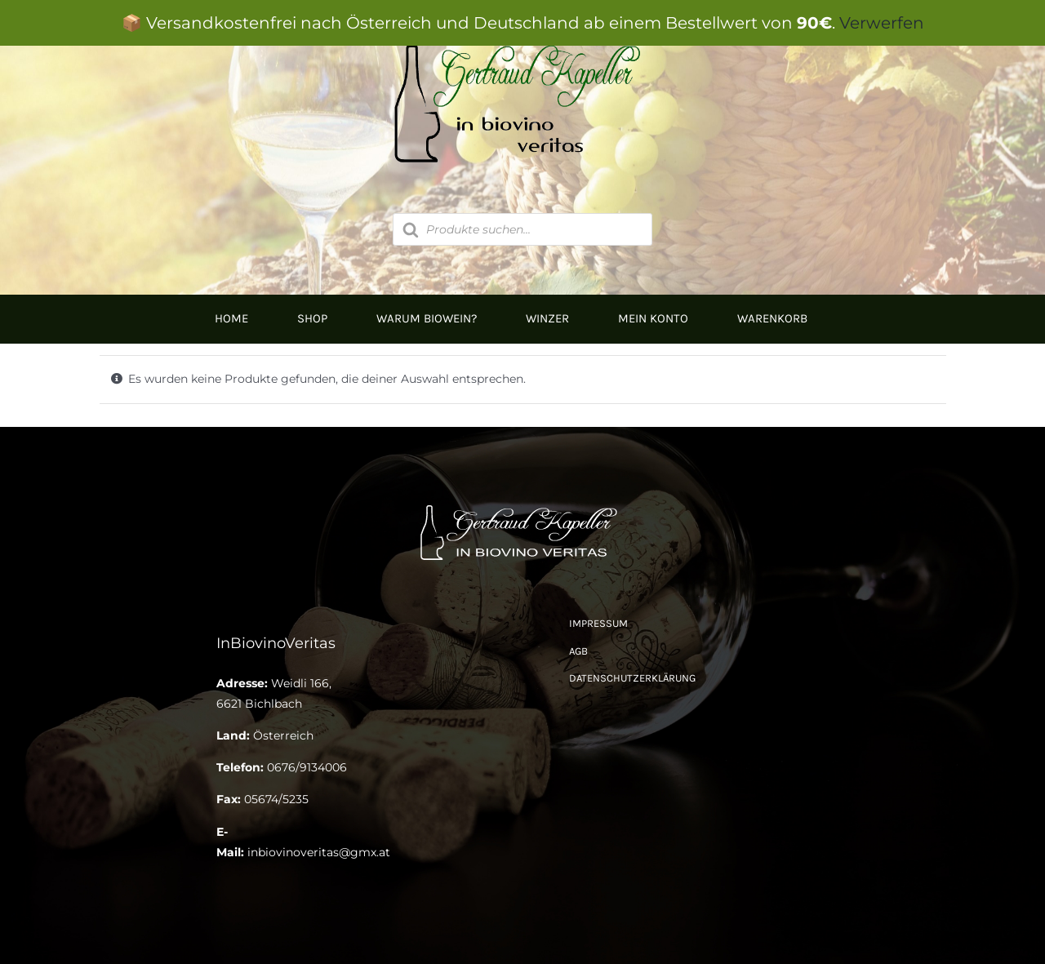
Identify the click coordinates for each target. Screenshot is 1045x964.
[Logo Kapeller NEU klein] (523, 506)
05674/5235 (276, 799)
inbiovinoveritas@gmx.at (318, 852)
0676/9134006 (307, 767)
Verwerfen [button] (881, 23)
